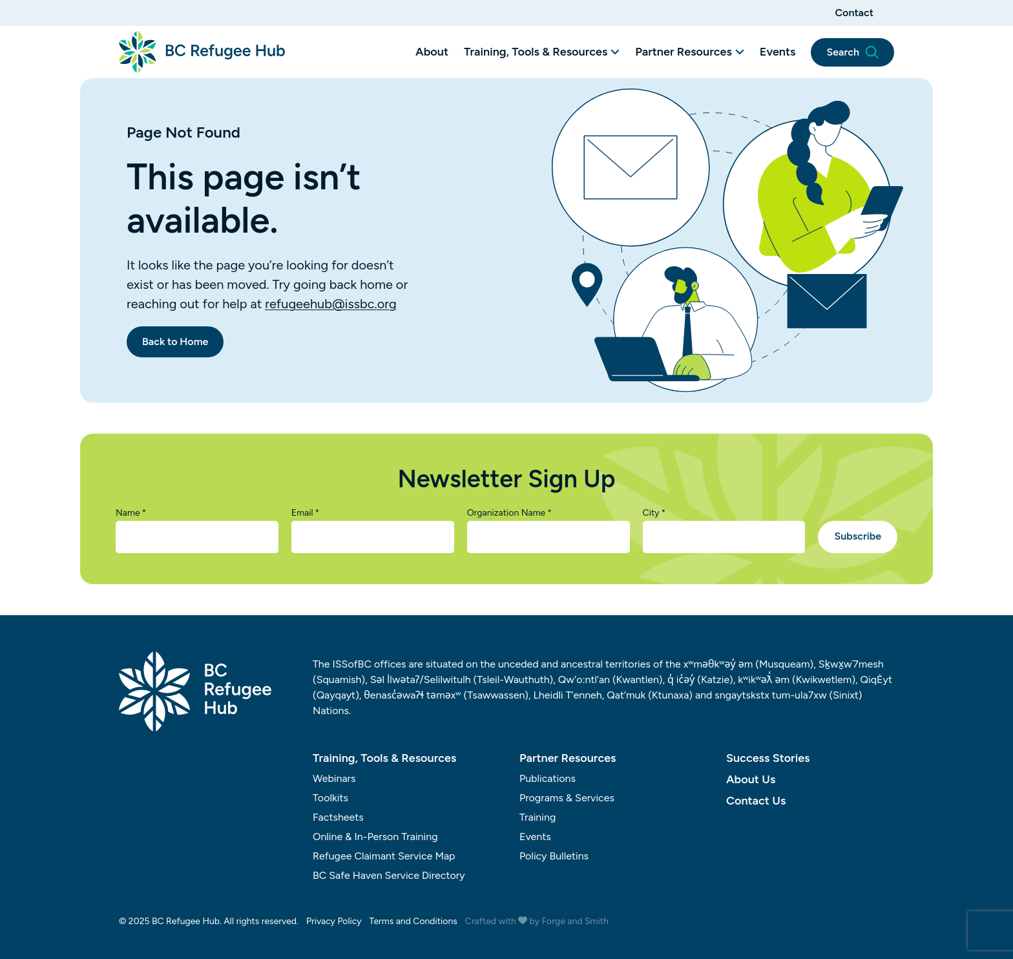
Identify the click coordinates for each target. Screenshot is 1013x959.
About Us (750, 779)
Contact (854, 12)
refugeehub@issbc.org (331, 303)
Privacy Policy (334, 921)
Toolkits (330, 798)
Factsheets (338, 817)
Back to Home (175, 341)
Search (852, 52)
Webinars (334, 778)
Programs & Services (566, 798)
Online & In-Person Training (375, 836)
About (431, 52)
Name (131, 513)
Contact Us (756, 801)
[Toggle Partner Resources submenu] (739, 52)
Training (537, 817)
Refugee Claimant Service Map (384, 856)
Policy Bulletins (554, 856)
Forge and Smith (575, 921)
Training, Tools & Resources (535, 52)
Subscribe (857, 536)
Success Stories (767, 758)
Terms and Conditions (413, 921)
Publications (547, 778)
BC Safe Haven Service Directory (389, 875)
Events (778, 52)
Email (305, 513)
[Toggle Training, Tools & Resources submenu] (615, 52)
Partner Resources (683, 52)
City (654, 513)
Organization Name (509, 513)
